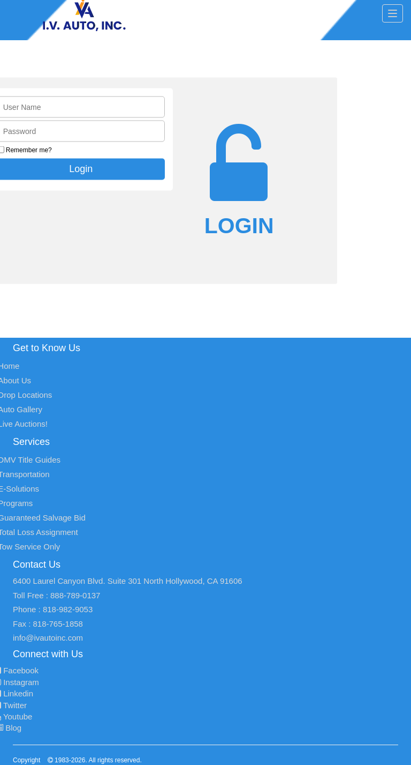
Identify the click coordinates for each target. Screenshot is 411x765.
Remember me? (29, 150)
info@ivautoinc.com (48, 637)
